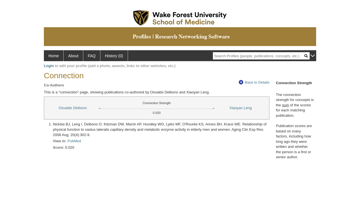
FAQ (92, 56)
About (73, 56)
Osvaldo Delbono (73, 108)
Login (49, 66)
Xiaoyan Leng (241, 108)
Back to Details (254, 82)
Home (53, 56)
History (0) (114, 56)
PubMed (74, 141)
